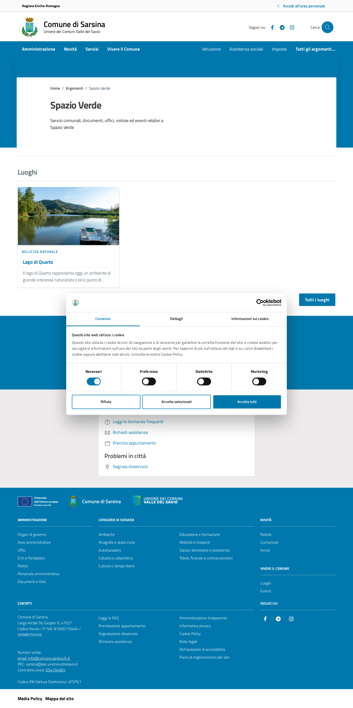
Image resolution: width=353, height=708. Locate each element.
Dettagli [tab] (176, 319)
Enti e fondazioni (31, 558)
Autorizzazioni (110, 550)
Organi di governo (32, 534)
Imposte (279, 49)
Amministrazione (38, 49)
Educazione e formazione (199, 534)
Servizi (92, 49)
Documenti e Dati (32, 581)
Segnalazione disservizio (118, 634)
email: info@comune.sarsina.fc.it (44, 658)
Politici (23, 566)
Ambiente (106, 534)
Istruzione (211, 49)
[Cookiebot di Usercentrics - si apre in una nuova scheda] (260, 302)
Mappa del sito (59, 698)
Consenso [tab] (103, 319)
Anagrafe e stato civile (117, 542)
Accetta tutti (247, 402)
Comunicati (269, 542)
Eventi (265, 591)
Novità (70, 49)
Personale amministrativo (38, 574)
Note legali (188, 641)
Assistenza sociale (246, 49)
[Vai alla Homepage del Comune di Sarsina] (62, 27)
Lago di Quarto (38, 262)
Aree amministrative (34, 542)
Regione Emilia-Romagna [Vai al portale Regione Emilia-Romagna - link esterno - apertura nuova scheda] (41, 5)
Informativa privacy (195, 626)
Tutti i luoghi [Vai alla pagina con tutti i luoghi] (317, 299)
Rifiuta (106, 402)
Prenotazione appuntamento (122, 626)
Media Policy (30, 698)
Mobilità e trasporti (194, 542)
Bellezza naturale (40, 251)
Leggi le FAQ (109, 618)
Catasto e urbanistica (116, 558)
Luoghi (265, 583)
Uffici (22, 550)
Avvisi (265, 550)
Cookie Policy (190, 634)
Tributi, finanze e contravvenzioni (206, 558)
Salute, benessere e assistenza (204, 550)
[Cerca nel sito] (327, 27)
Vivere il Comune (123, 49)
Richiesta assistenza (115, 641)
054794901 (56, 670)
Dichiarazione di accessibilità (202, 649)
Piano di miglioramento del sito (204, 657)
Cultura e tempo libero (117, 566)
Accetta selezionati (177, 402)
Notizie (266, 534)
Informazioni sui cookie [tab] (249, 319)
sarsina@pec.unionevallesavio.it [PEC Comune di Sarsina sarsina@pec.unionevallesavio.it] (52, 664)
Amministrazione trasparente (203, 618)
